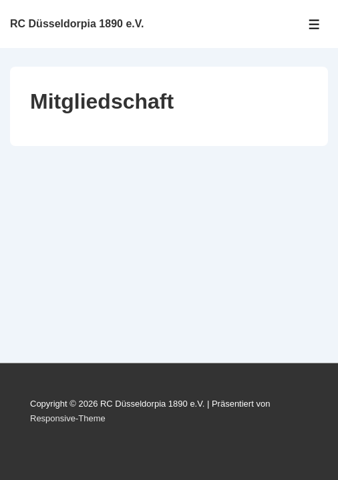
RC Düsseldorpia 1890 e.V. (77, 23)
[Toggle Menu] (314, 24)
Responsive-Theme (68, 418)
